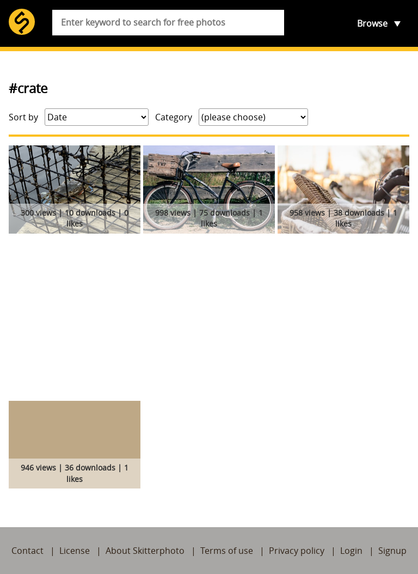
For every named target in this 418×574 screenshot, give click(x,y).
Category (173, 117)
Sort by (23, 117)
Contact (27, 551)
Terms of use (226, 551)
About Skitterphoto (145, 551)
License (74, 551)
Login (351, 551)
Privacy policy (296, 551)
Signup (392, 551)
